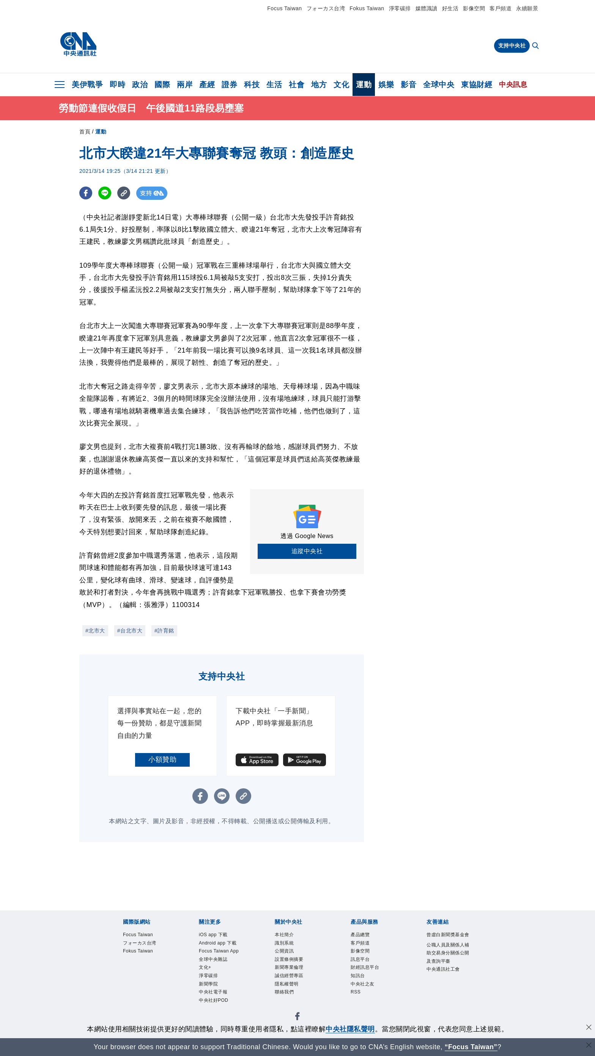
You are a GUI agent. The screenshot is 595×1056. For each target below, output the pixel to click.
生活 (274, 84)
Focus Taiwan (284, 8)
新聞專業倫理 (289, 967)
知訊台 (358, 975)
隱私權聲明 (287, 984)
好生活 (450, 8)
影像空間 (474, 8)
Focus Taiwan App (219, 951)
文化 (341, 84)
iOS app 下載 (213, 934)
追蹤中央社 (307, 551)
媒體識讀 (427, 8)
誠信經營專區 (289, 975)
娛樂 (386, 84)
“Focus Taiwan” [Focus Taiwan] (471, 1047)
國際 (162, 84)
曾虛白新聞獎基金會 (448, 934)
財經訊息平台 (365, 967)
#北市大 (95, 631)
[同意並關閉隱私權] (588, 1028)
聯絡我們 (284, 992)
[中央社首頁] (78, 44)
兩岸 (184, 84)
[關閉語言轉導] (588, 1046)
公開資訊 (284, 951)
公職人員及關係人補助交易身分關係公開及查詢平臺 (448, 953)
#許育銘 (164, 631)
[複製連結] (124, 193)
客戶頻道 (501, 8)
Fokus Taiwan (366, 8)
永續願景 (527, 8)
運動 (363, 84)
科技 (252, 84)
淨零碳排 (400, 8)
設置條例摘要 (289, 959)
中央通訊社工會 (443, 969)
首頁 (84, 132)
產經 (207, 84)
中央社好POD (213, 1000)
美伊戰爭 (87, 84)
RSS (355, 992)
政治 (140, 84)
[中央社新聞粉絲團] (297, 1017)
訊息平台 (360, 959)
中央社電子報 (213, 992)
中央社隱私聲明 (350, 1029)
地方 (319, 84)
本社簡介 (284, 934)
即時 (117, 84)
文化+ (205, 967)
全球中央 (438, 84)
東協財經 (476, 84)
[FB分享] (86, 193)
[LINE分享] (105, 193)
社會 (296, 84)
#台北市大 (129, 631)
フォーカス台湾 (326, 8)
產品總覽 (360, 934)
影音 (408, 84)
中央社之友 (363, 984)
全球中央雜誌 (213, 959)
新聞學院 (208, 984)
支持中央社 (512, 45)
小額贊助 (162, 759)
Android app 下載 (217, 943)
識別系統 (284, 943)
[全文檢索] (536, 46)
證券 (229, 84)
